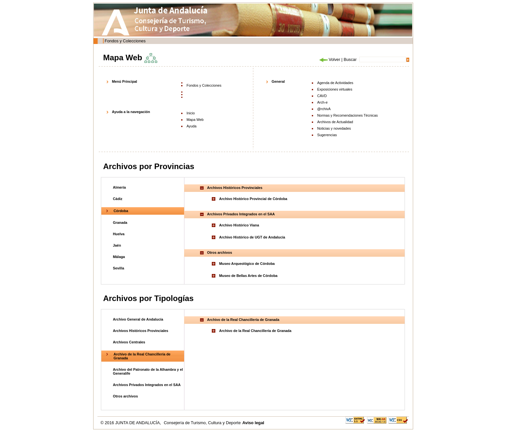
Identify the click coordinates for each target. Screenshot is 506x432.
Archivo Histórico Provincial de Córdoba (253, 199)
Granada (120, 222)
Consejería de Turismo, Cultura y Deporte (202, 422)
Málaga (119, 257)
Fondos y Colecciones (125, 40)
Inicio (191, 113)
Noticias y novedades (334, 128)
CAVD (322, 96)
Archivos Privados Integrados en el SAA (147, 385)
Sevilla (118, 268)
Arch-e (322, 102)
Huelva (119, 234)
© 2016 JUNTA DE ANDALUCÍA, (131, 422)
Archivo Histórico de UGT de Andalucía (252, 237)
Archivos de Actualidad (335, 122)
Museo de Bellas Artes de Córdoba (248, 276)
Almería (119, 187)
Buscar (350, 59)
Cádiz (118, 199)
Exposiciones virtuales (335, 89)
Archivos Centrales (129, 342)
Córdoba (121, 211)
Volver (329, 59)
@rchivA (324, 109)
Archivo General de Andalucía (138, 319)
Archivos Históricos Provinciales (140, 331)
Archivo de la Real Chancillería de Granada (255, 331)
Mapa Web (195, 120)
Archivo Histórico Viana (239, 225)
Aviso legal (253, 422)
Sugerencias (327, 135)
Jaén (117, 245)
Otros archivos (125, 396)
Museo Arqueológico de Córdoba (247, 264)
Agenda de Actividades (335, 83)
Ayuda (192, 126)
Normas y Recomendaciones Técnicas (347, 115)
